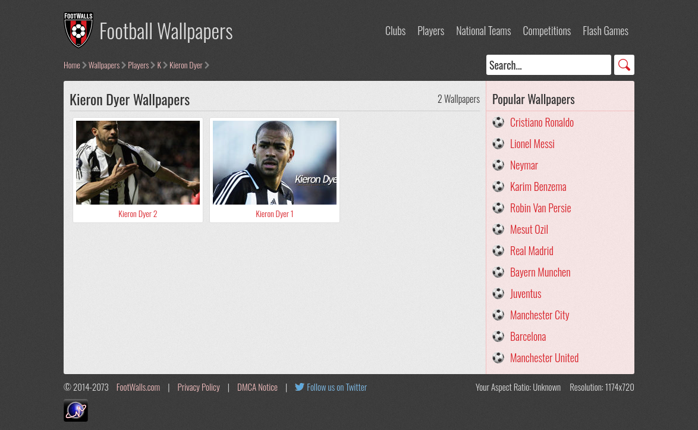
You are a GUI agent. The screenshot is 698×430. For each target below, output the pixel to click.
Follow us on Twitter (337, 386)
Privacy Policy (199, 386)
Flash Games (605, 30)
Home (72, 64)
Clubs (395, 30)
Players (430, 30)
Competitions (547, 30)
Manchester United (544, 357)
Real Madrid (532, 250)
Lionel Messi (532, 143)
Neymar (524, 164)
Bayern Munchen (540, 272)
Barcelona (528, 336)
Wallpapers (104, 64)
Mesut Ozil (529, 229)
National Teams (483, 30)
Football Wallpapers (166, 30)
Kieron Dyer (186, 64)
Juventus (526, 293)
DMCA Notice (257, 386)
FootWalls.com (138, 386)
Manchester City (540, 314)
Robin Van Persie (540, 207)
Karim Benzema (538, 186)
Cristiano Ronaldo (542, 122)
